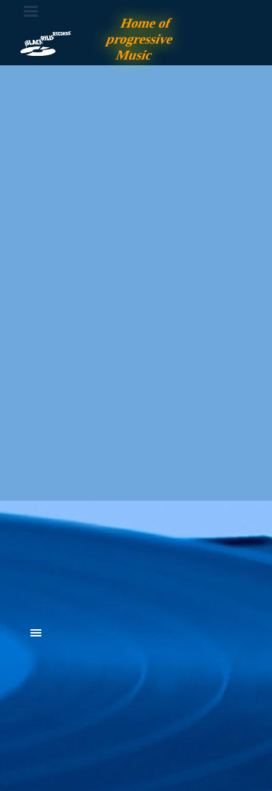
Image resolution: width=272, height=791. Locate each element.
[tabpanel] (136, 553)
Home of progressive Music (141, 38)
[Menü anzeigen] (31, 11)
